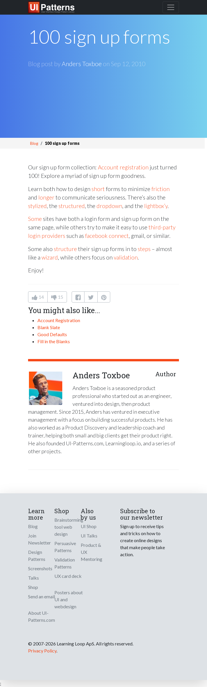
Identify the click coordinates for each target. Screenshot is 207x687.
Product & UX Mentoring (91, 552)
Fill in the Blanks (53, 341)
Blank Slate (48, 327)
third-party (162, 227)
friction (160, 189)
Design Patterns (36, 555)
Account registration (123, 167)
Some (35, 218)
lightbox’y (156, 205)
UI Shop (88, 526)
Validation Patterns (64, 563)
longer (46, 197)
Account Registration (58, 320)
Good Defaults (52, 334)
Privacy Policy (42, 650)
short (98, 189)
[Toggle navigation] (171, 7)
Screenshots (40, 568)
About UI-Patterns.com (41, 616)
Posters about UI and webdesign (68, 599)
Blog (34, 143)
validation (126, 257)
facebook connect (107, 235)
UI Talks (89, 535)
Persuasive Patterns (65, 546)
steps (144, 248)
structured (71, 205)
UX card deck (68, 576)
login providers (46, 235)
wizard (50, 257)
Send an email (41, 596)
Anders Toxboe (82, 63)
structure (65, 248)
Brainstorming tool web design (68, 527)
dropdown (109, 205)
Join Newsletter (39, 539)
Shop (33, 587)
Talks (33, 577)
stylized (37, 205)
